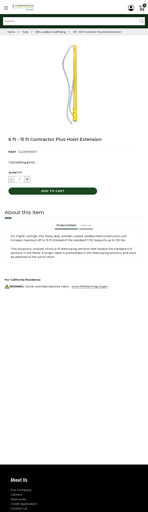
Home (11, 31)
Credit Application (24, 504)
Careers (16, 494)
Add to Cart (53, 191)
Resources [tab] (86, 225)
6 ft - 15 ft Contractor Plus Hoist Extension (97, 31)
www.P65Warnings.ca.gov (89, 286)
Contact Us (19, 508)
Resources (18, 499)
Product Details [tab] (66, 225)
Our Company (21, 490)
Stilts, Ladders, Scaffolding (50, 31)
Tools (25, 31)
